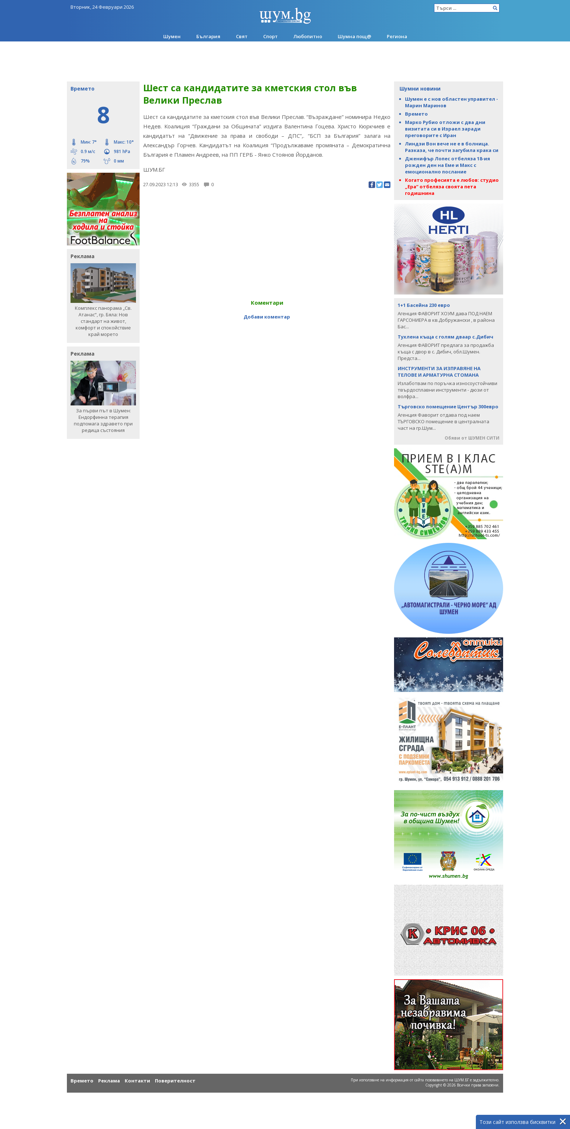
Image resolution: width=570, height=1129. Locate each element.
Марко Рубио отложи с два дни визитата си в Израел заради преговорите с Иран (445, 129)
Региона (397, 36)
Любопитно (307, 36)
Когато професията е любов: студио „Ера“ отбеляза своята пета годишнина (452, 186)
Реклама (109, 1080)
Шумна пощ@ (354, 36)
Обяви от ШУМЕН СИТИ (472, 438)
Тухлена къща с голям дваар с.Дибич (445, 336)
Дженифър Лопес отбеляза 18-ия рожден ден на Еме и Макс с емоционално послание (447, 165)
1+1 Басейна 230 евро (424, 305)
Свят (242, 36)
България (208, 36)
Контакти (137, 1080)
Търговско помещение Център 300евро (448, 406)
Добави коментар (267, 316)
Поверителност (175, 1080)
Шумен (172, 36)
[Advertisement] (285, 61)
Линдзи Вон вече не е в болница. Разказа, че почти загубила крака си (451, 146)
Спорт (270, 36)
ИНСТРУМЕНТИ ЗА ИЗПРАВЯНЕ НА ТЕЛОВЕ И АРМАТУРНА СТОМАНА (439, 371)
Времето (416, 114)
